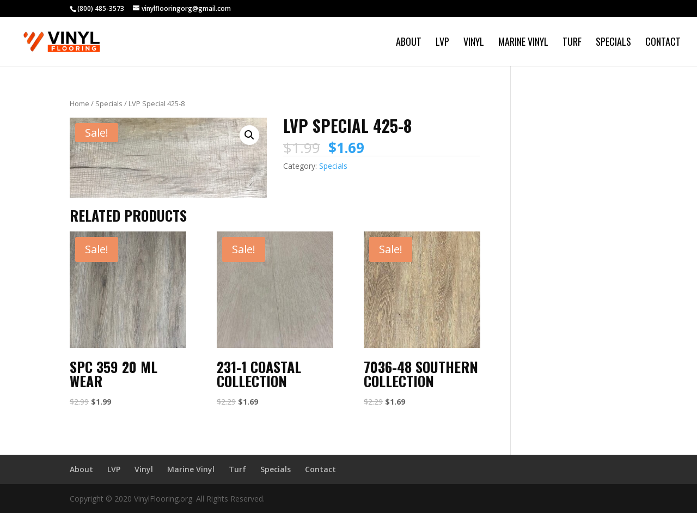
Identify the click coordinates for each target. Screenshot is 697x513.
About (408, 43)
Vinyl (473, 43)
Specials (613, 43)
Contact (663, 43)
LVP (442, 43)
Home (79, 103)
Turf (572, 43)
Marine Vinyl (523, 43)
